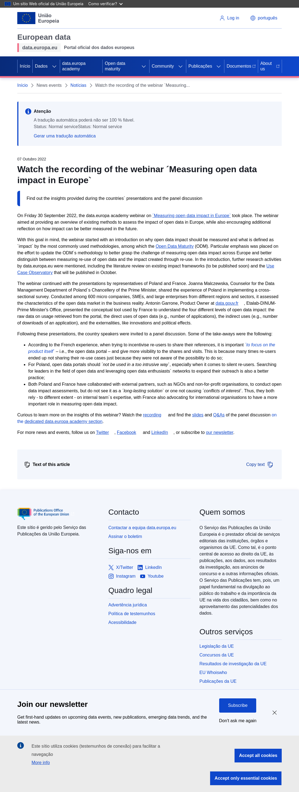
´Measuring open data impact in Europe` (192, 215)
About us (270, 66)
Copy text (259, 464)
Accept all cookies (258, 755)
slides (198, 415)
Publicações (200, 66)
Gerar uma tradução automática (65, 136)
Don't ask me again (237, 720)
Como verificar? (105, 3)
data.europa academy (74, 66)
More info (41, 762)
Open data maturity (115, 66)
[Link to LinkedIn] (149, 567)
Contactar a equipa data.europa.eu (142, 527)
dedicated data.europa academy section (64, 421)
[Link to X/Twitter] (120, 567)
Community (163, 66)
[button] (264, 18)
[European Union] (38, 18)
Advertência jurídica (127, 605)
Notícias (78, 85)
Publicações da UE (217, 681)
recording (152, 415)
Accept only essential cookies (246, 778)
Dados (41, 66)
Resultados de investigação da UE (233, 663)
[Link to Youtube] (151, 576)
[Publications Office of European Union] (58, 514)
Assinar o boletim (125, 536)
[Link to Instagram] (122, 576)
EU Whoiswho (213, 672)
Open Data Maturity (175, 246)
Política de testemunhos (131, 613)
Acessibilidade (122, 622)
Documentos (241, 66)
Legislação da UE (216, 646)
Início (25, 66)
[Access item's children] (54, 66)
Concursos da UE (216, 655)
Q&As (219, 415)
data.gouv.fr (227, 303)
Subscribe (237, 705)
